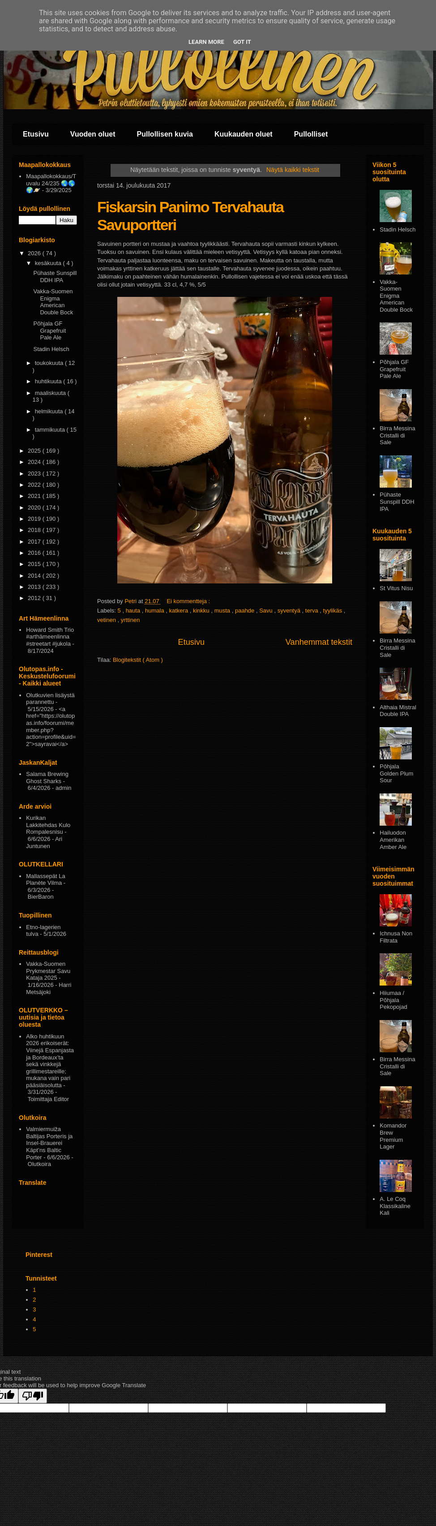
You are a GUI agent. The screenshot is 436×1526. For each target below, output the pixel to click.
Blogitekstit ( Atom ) (138, 659)
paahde (245, 610)
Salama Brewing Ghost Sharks (47, 777)
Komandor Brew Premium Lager (393, 1136)
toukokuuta (50, 363)
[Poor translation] (32, 1396)
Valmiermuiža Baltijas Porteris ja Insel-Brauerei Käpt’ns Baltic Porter (49, 1143)
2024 (35, 462)
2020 (35, 507)
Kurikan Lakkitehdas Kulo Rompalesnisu (48, 824)
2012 (35, 598)
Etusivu (36, 134)
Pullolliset (311, 134)
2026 (35, 253)
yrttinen (130, 620)
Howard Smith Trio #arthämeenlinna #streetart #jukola (50, 636)
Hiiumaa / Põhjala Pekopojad (393, 1000)
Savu (266, 610)
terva (312, 610)
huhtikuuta (49, 381)
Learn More (206, 42)
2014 (35, 575)
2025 (35, 450)
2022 (35, 484)
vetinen (107, 620)
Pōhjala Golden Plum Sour (396, 773)
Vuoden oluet (92, 134)
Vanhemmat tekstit (319, 642)
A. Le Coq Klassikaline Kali (395, 1206)
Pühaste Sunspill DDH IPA (55, 276)
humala (155, 610)
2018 (35, 530)
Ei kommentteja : (189, 601)
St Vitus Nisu (396, 588)
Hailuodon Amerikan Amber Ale (393, 839)
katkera (179, 610)
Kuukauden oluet (243, 134)
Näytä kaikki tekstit (292, 169)
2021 (35, 496)
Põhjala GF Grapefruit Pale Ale (49, 330)
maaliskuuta (51, 393)
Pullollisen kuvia (165, 134)
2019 (35, 518)
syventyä (290, 610)
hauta (134, 610)
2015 (35, 564)
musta (223, 610)
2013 (35, 586)
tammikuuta (51, 429)
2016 (35, 552)
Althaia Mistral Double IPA (398, 711)
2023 (35, 473)
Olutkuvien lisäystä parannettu (50, 699)
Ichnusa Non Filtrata (396, 937)
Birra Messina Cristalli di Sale (397, 435)
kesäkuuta (49, 263)
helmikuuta (49, 411)
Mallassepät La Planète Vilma (45, 880)
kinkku (202, 610)
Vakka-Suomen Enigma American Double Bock (53, 302)
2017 (35, 541)
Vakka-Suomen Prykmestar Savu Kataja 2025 (48, 970)
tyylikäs (333, 610)
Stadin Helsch (51, 349)
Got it (242, 42)
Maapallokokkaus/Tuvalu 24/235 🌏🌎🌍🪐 (51, 183)
